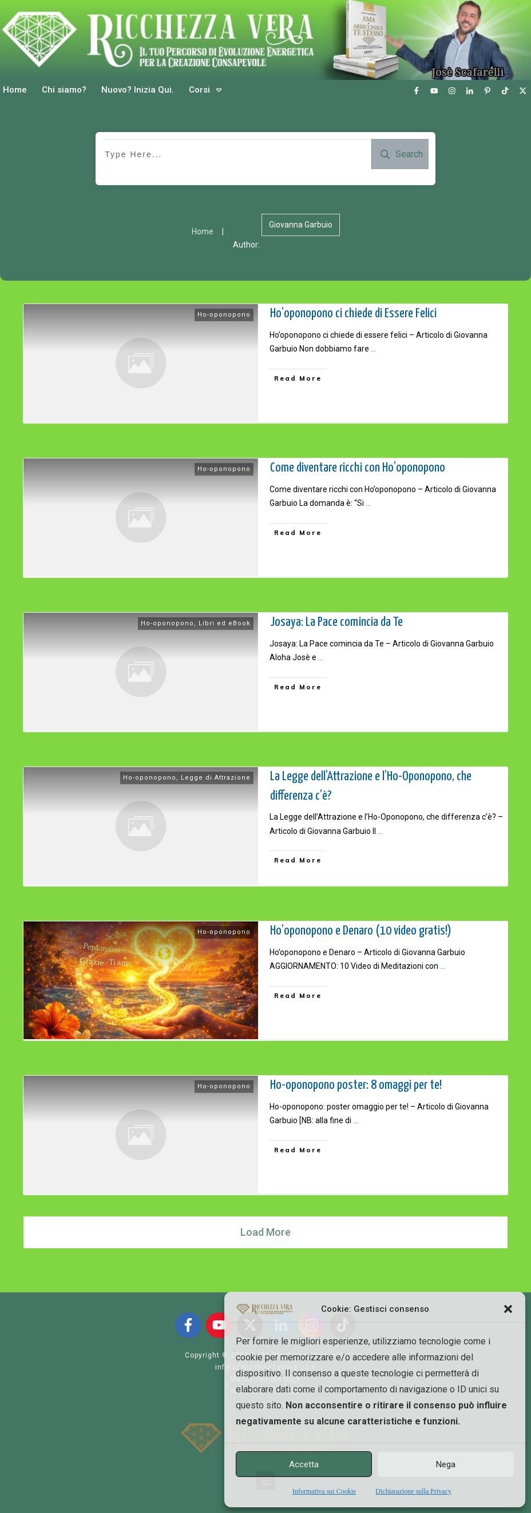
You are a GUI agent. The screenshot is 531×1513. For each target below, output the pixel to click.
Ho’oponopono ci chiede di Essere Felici (353, 313)
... (373, 348)
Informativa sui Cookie (324, 1491)
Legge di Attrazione (216, 777)
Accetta (304, 1464)
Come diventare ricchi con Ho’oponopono (357, 467)
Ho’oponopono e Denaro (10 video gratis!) (360, 930)
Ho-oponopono (224, 314)
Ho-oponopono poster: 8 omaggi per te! (356, 1085)
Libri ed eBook (225, 623)
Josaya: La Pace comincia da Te (336, 622)
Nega (445, 1464)
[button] (508, 1309)
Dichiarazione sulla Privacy (413, 1491)
